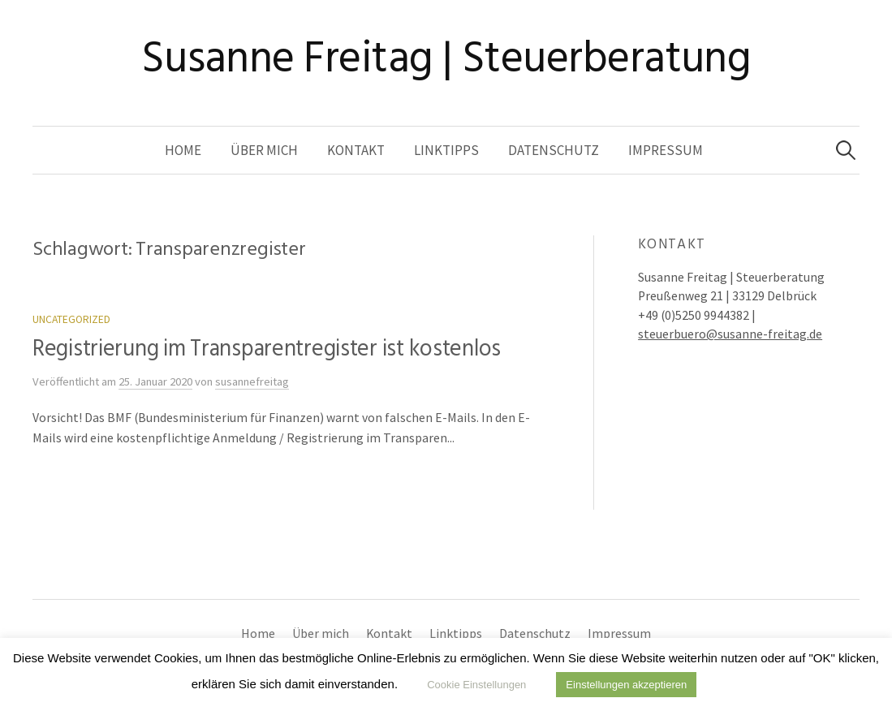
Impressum (665, 150)
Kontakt (356, 150)
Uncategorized (71, 319)
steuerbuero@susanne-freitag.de (730, 334)
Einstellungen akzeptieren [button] (626, 685)
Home (183, 150)
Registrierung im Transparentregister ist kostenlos (266, 348)
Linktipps (446, 150)
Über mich (264, 150)
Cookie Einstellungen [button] (476, 685)
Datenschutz (553, 150)
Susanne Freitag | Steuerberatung (446, 58)
